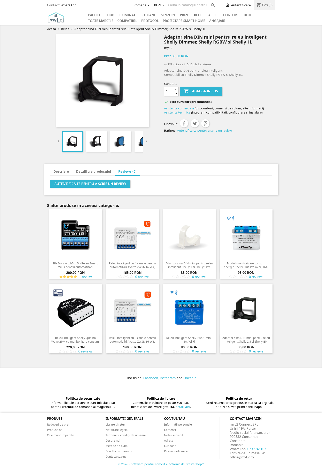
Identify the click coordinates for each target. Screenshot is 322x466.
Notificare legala (117, 430)
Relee (198, 15)
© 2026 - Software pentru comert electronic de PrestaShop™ (161, 464)
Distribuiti (184, 123)
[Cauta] (192, 5)
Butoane (148, 15)
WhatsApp (68, 5)
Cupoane (170, 446)
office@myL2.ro (242, 457)
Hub (110, 15)
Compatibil (127, 20)
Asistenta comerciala (179, 108)
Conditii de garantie (119, 451)
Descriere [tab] (61, 171)
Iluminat (127, 15)
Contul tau (174, 418)
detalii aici (183, 407)
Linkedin (190, 378)
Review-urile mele (176, 451)
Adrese (169, 440)
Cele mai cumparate (60, 435)
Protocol (150, 20)
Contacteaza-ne (116, 456)
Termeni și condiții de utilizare (126, 435)
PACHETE (95, 15)
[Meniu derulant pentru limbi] (142, 5)
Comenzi (170, 430)
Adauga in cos (201, 91)
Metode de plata (117, 446)
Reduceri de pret (58, 424)
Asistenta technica (177, 112)
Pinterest (205, 123)
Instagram (168, 378)
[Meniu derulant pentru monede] (160, 5)
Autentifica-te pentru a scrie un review (204, 130)
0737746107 (256, 449)
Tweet (195, 123)
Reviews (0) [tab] (127, 171)
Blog (248, 15)
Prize (184, 15)
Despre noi (113, 440)
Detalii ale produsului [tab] (93, 171)
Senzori (168, 15)
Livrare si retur (115, 424)
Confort (231, 15)
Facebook (150, 378)
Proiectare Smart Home (184, 20)
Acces (213, 15)
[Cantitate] (169, 91)
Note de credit (173, 435)
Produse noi (55, 430)
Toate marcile (100, 20)
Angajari (217, 20)
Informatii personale (178, 424)
